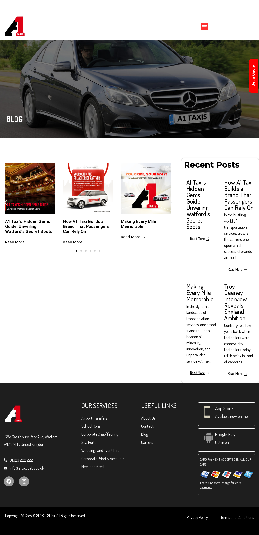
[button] (204, 26)
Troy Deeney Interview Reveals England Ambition (235, 302)
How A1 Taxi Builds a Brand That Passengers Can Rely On (86, 226)
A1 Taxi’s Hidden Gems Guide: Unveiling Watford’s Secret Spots (28, 226)
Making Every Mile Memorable (138, 224)
